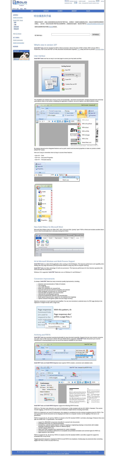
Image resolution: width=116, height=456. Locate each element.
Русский (90, 3)
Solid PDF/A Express (52, 363)
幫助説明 (16, 29)
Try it (78, 49)
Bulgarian (72, 1)
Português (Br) (85, 3)
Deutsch (75, 1)
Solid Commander (18, 43)
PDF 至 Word (17, 33)
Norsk (71, 3)
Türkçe (97, 3)
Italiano (93, 1)
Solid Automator (18, 40)
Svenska (94, 3)
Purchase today (99, 49)
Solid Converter (18, 17)
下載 (15, 24)
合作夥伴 (60, 11)
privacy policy (88, 451)
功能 (15, 22)
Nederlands (67, 3)
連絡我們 (74, 11)
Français (90, 1)
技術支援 (46, 11)
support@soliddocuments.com (95, 24)
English (80, 1)
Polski (80, 3)
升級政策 (50, 26)
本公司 (88, 11)
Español (83, 1)
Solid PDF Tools (18, 20)
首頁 (32, 11)
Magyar (102, 1)
